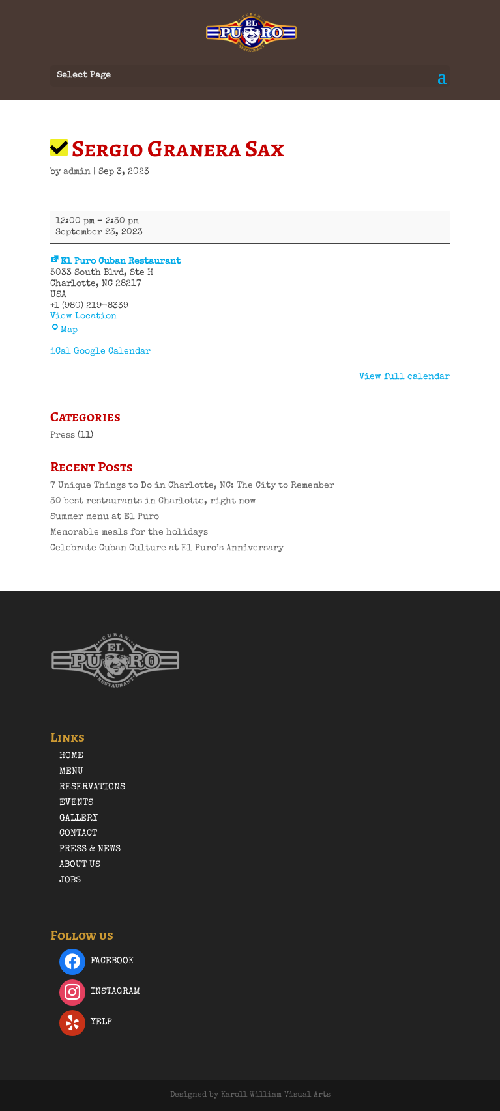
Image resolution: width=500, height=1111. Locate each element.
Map (64, 330)
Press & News (90, 849)
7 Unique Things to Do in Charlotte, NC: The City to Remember (192, 485)
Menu (71, 771)
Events (76, 803)
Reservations (92, 787)
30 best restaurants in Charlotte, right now (153, 501)
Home (71, 756)
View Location (83, 316)
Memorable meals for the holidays (129, 532)
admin (77, 171)
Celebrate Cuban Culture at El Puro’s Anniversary (167, 548)
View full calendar (404, 377)
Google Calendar (112, 351)
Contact (78, 833)
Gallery (78, 818)
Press (62, 435)
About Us (79, 864)
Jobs (70, 880)
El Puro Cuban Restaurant (115, 261)
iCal (60, 351)
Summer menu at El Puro (104, 517)
